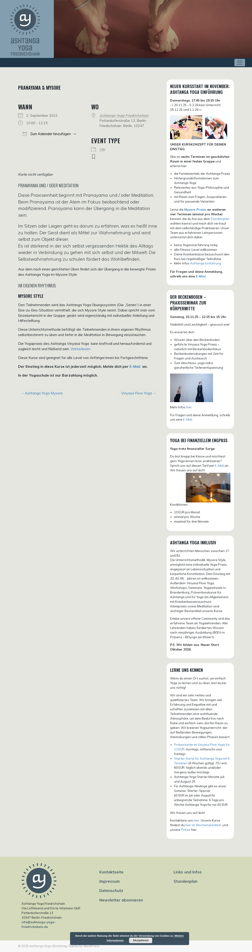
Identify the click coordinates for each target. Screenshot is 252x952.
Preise (185, 829)
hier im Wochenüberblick (203, 825)
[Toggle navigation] (239, 62)
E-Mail (135, 366)
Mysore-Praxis (195, 209)
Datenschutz (111, 890)
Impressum (109, 881)
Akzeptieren (141, 940)
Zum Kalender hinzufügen (47, 134)
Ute (102, 149)
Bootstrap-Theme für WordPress (76, 946)
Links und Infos (188, 871)
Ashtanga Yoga (40, 946)
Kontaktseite (111, 871)
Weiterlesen (80, 349)
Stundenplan (219, 219)
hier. (189, 407)
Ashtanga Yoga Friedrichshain (124, 115)
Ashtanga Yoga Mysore (44, 393)
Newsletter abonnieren (121, 900)
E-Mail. (201, 276)
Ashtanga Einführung (205, 263)
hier (196, 820)
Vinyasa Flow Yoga (136, 393)
